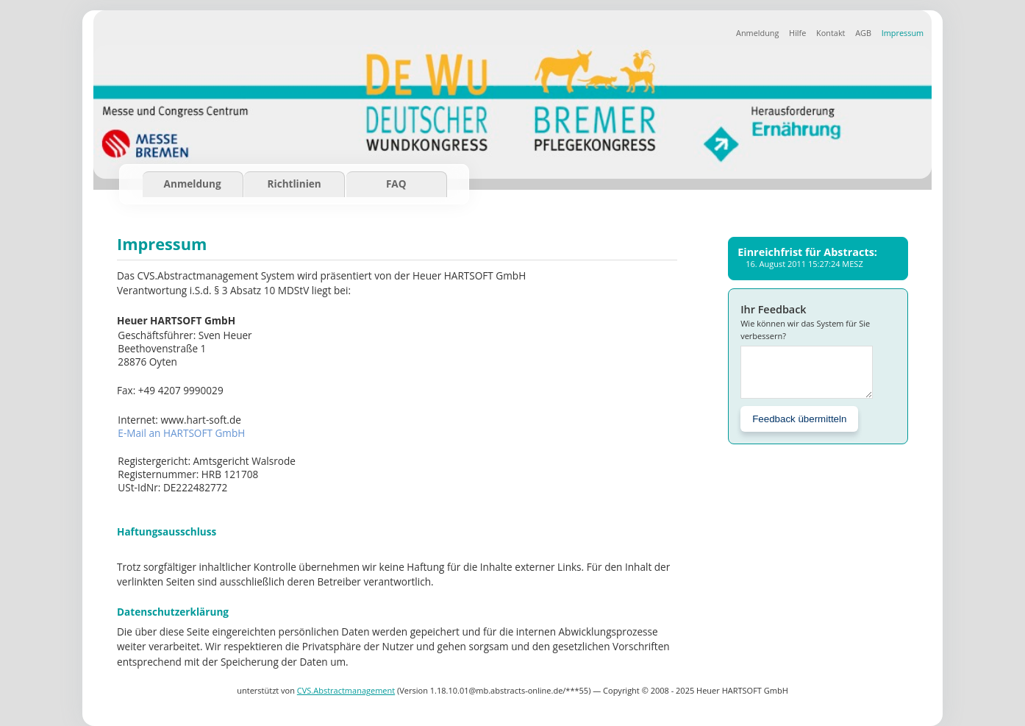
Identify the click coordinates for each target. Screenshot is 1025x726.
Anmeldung (757, 32)
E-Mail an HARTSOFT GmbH (181, 433)
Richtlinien (294, 184)
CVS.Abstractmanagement (346, 690)
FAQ (396, 184)
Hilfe (797, 32)
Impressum (903, 32)
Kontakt (830, 32)
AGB (863, 32)
